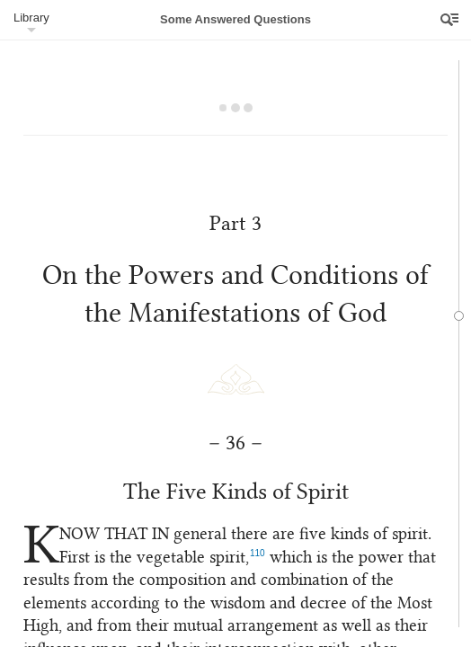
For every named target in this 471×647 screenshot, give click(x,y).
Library (31, 17)
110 (319, 547)
